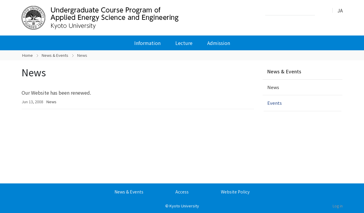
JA (340, 10)
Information (147, 42)
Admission (218, 42)
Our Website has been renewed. (56, 92)
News (51, 101)
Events (274, 103)
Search (321, 10)
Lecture (183, 42)
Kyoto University (184, 206)
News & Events (55, 55)
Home (27, 55)
